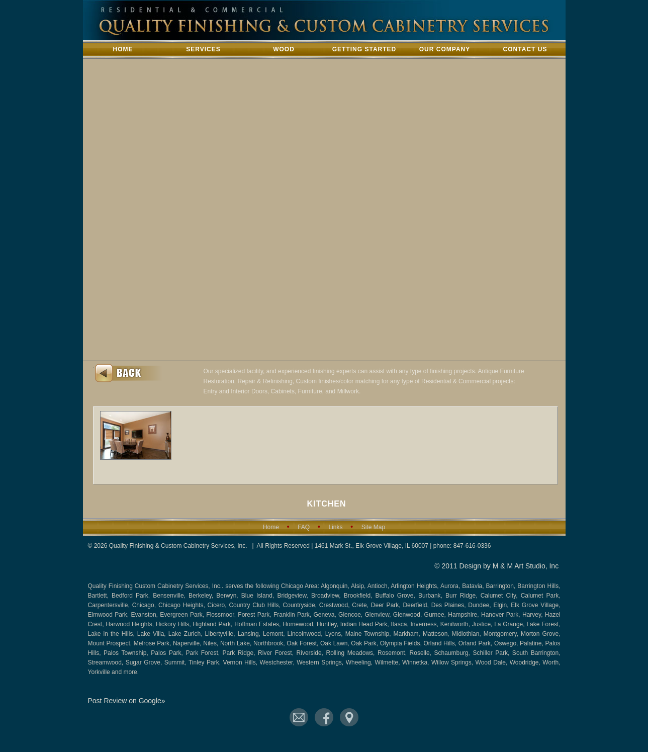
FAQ (304, 527)
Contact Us (525, 49)
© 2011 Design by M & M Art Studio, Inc (496, 566)
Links (335, 527)
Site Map (373, 527)
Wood (284, 49)
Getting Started (364, 49)
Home (123, 49)
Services (203, 49)
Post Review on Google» (126, 701)
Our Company (444, 49)
